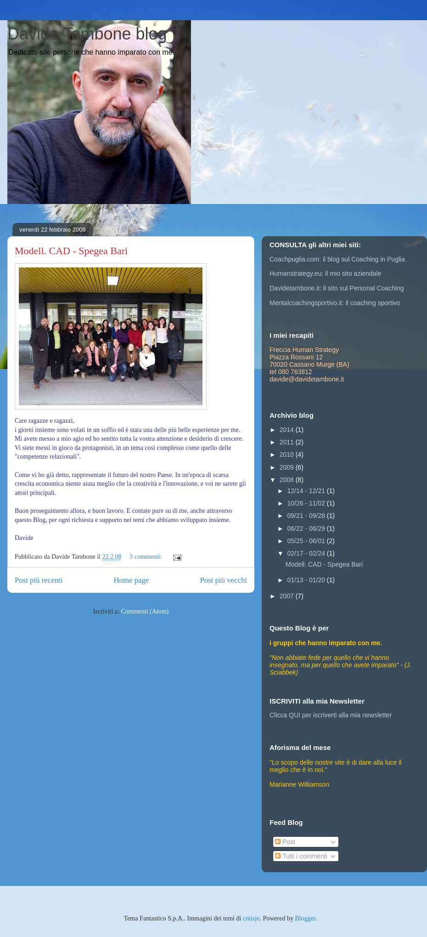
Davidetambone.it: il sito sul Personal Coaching (337, 288)
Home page (131, 580)
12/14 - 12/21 (306, 490)
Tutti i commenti (301, 856)
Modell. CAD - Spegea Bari (71, 250)
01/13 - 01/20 (306, 580)
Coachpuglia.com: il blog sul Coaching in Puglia (337, 259)
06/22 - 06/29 (306, 528)
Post (285, 842)
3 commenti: (146, 556)
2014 (288, 429)
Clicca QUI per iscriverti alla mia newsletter (331, 715)
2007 (288, 596)
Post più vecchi (223, 580)
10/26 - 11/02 (306, 503)
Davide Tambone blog (87, 33)
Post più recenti (38, 580)
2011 (288, 442)
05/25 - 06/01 (306, 541)
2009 (288, 467)
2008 (288, 479)
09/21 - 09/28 (306, 515)
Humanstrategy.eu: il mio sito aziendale (325, 273)
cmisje (251, 918)
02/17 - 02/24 (306, 553)
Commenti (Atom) (145, 611)
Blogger (305, 918)
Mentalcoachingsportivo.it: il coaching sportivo (335, 303)
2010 (288, 454)
